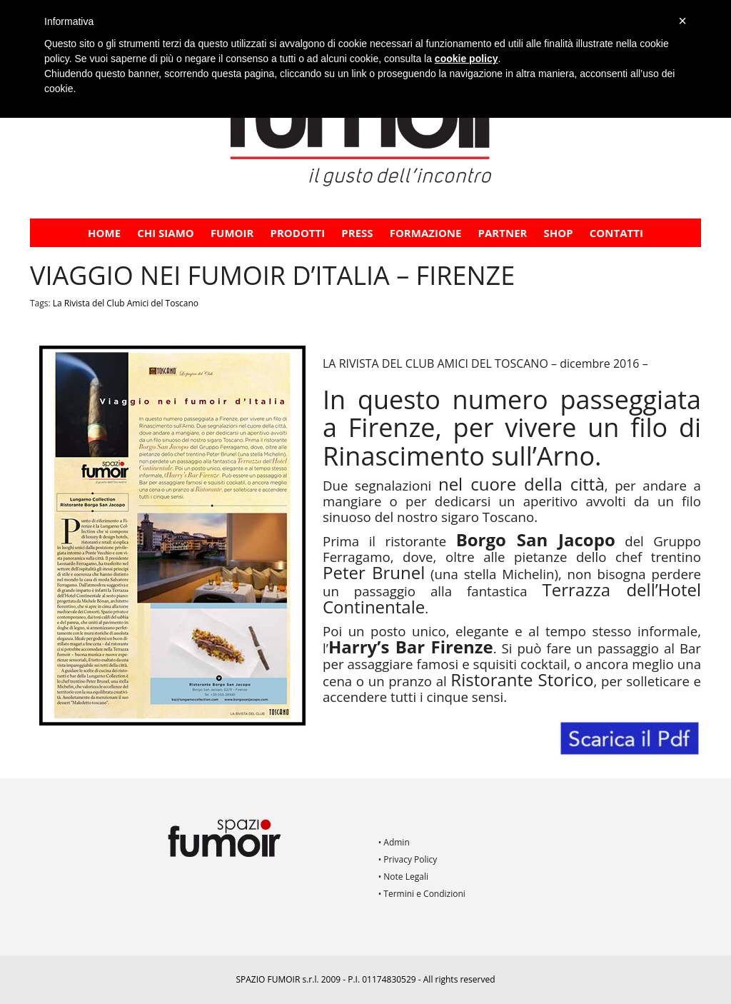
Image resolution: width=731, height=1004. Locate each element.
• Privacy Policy (408, 859)
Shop (558, 233)
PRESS (357, 233)
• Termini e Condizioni (421, 894)
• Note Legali (403, 876)
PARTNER (503, 233)
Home (104, 233)
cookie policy (466, 58)
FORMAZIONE (426, 233)
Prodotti (298, 233)
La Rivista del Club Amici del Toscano (125, 303)
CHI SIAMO (165, 233)
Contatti (616, 233)
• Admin (394, 842)
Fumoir (232, 233)
